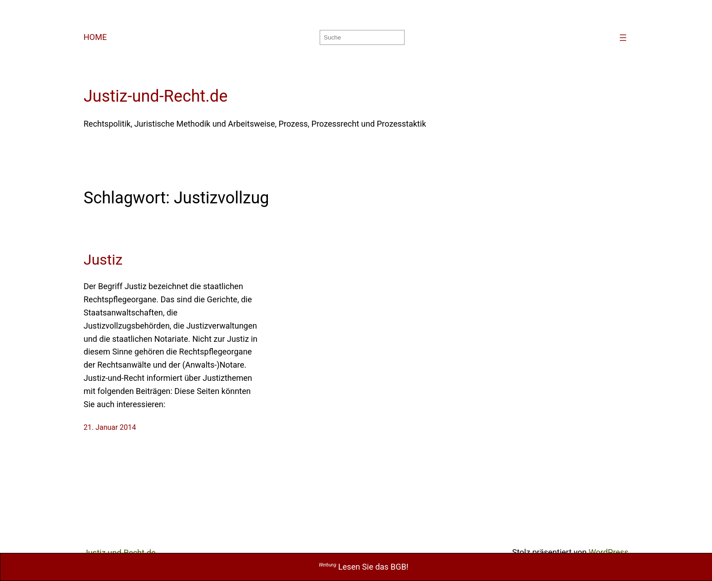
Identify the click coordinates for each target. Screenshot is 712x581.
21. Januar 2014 (110, 427)
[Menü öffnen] (623, 37)
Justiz (103, 259)
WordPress (608, 552)
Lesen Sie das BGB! (364, 566)
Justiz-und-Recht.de (155, 96)
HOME (95, 37)
